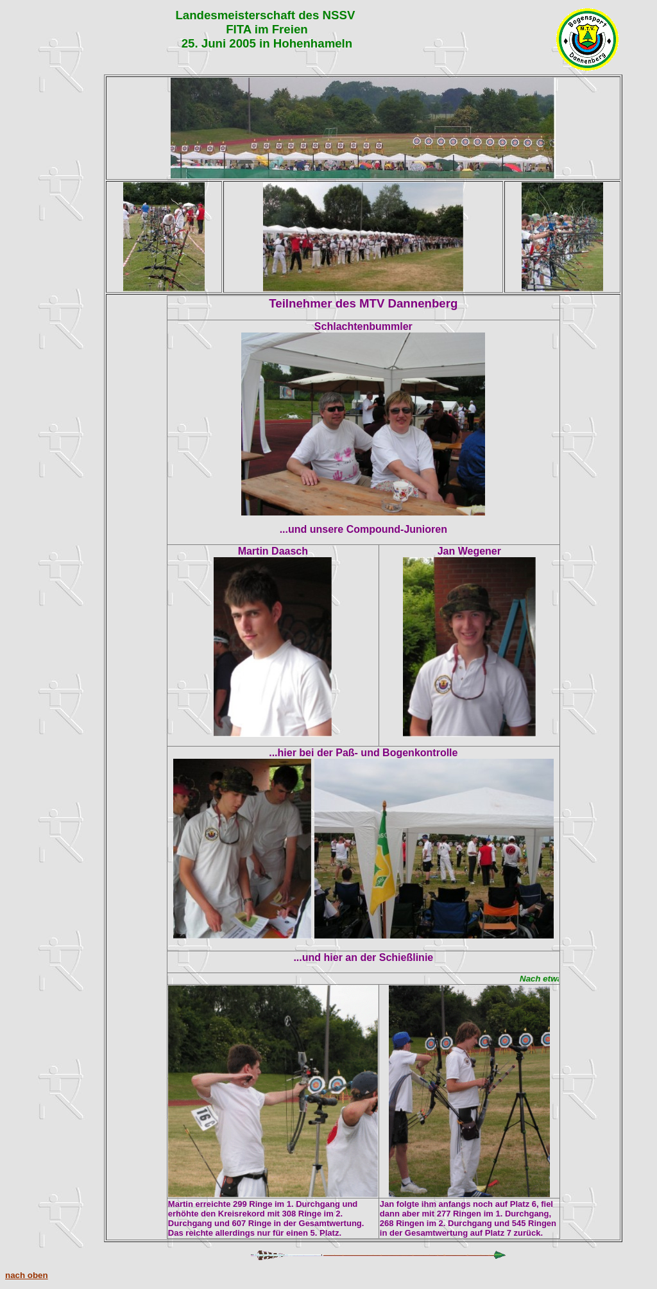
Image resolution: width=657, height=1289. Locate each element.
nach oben (26, 1275)
